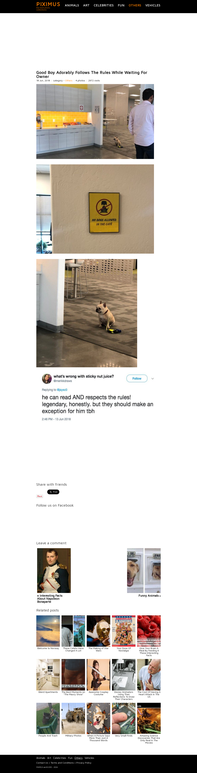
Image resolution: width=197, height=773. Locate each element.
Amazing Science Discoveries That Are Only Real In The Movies (149, 739)
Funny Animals (149, 595)
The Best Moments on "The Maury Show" (73, 693)
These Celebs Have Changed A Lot (73, 649)
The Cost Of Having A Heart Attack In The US (149, 694)
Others (135, 5)
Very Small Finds (123, 735)
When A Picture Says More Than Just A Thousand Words (98, 738)
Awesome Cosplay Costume (98, 693)
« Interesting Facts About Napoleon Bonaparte (49, 598)
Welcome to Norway (48, 648)
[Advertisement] (98, 41)
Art (86, 5)
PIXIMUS (48, 4)
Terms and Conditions (62, 762)
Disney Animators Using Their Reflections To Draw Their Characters (123, 695)
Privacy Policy (83, 762)
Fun (121, 5)
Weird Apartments (48, 691)
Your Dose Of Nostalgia (124, 649)
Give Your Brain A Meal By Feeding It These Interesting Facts (149, 652)
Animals (72, 5)
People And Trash (48, 735)
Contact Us (42, 762)
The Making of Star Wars (98, 649)
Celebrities (104, 5)
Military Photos (73, 735)
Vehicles (152, 5)
